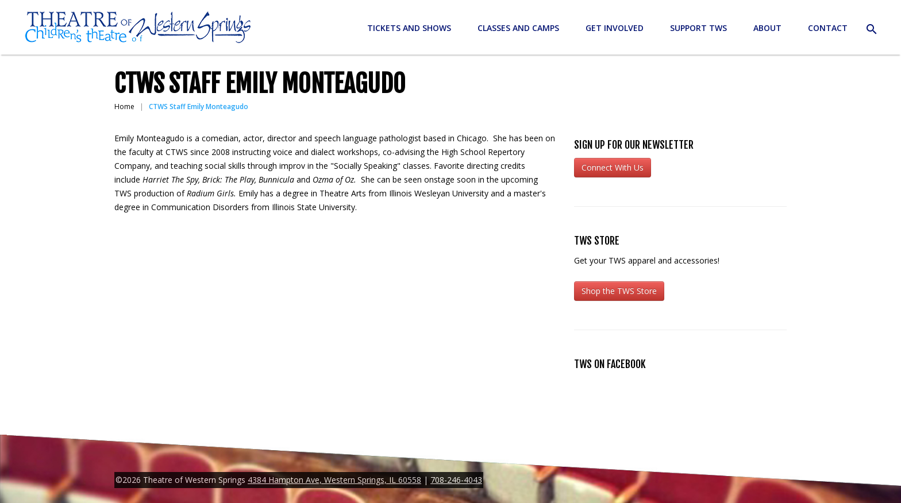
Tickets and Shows (409, 27)
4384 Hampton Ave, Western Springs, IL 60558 (334, 479)
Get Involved (615, 27)
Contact (828, 27)
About (767, 27)
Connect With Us (613, 167)
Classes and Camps (518, 27)
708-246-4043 (456, 479)
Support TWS (698, 27)
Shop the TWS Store (619, 290)
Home (124, 106)
